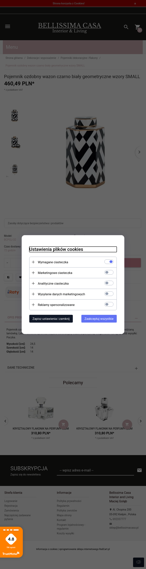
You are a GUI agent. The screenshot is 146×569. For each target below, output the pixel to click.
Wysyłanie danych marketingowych (61, 294)
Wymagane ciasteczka (53, 262)
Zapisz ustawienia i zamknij (51, 318)
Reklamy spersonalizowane (56, 305)
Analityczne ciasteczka (53, 283)
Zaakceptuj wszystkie (99, 318)
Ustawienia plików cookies (56, 249)
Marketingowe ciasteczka (55, 272)
